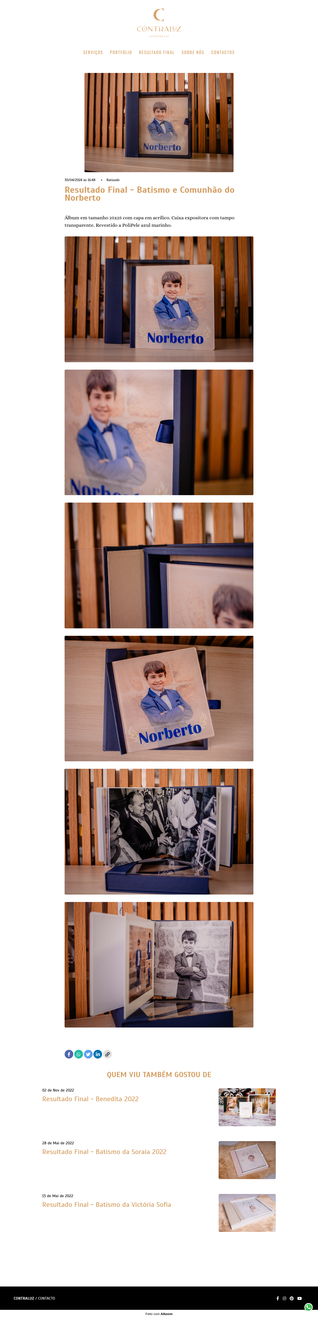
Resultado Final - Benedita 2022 (90, 1099)
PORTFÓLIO (121, 52)
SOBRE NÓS (193, 52)
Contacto (46, 1298)
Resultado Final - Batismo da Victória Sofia (106, 1204)
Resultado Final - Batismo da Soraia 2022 (104, 1152)
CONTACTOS (223, 52)
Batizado (113, 180)
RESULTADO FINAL (157, 52)
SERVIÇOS (93, 52)
